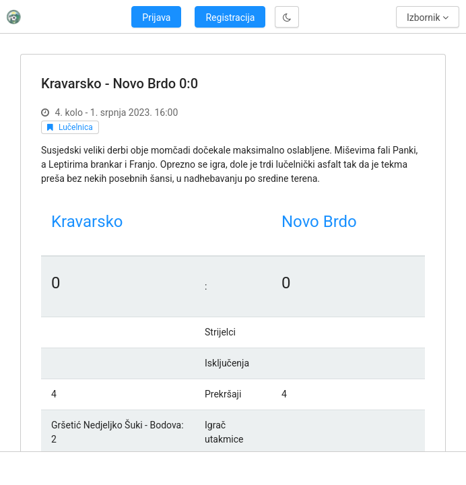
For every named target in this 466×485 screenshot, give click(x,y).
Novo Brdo (319, 221)
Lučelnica (76, 127)
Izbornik (427, 17)
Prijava (156, 17)
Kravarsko (87, 221)
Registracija (230, 17)
